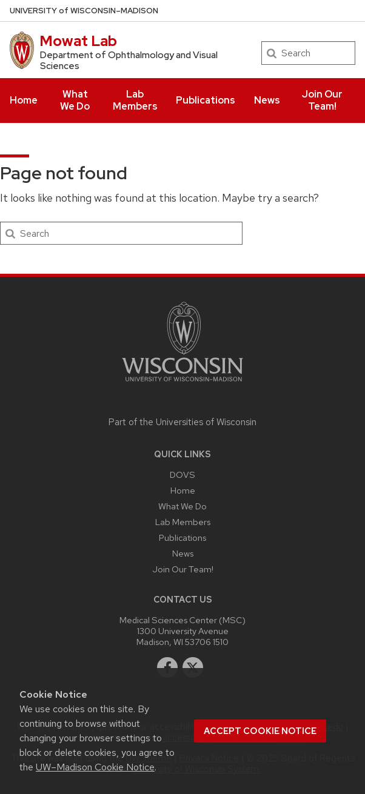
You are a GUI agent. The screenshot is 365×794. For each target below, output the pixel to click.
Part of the (182, 422)
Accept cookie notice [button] (260, 731)
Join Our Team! (322, 100)
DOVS (182, 474)
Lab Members (135, 100)
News (267, 100)
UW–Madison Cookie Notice (95, 767)
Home (24, 100)
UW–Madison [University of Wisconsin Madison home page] (84, 10)
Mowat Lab (78, 40)
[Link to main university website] (182, 383)
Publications (205, 100)
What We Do (75, 100)
